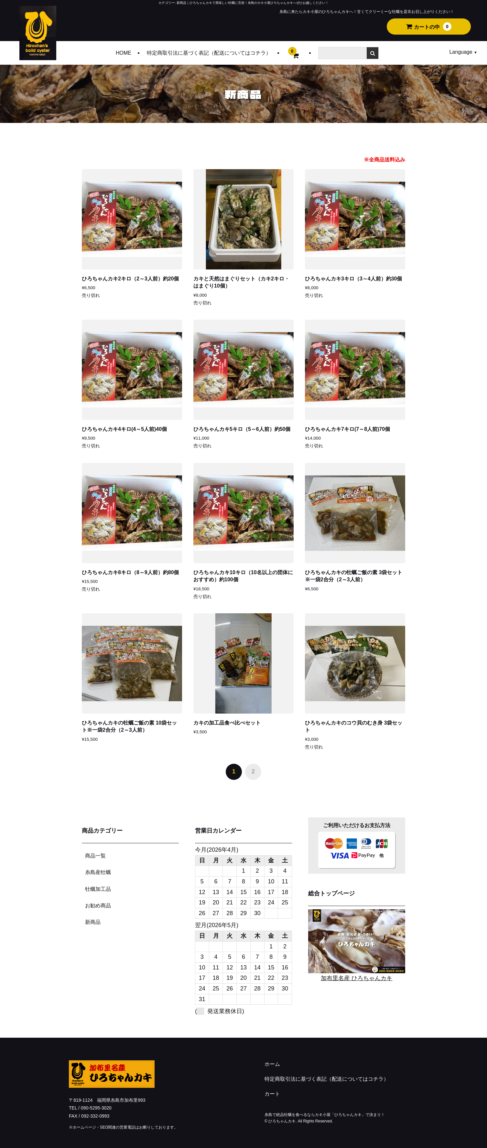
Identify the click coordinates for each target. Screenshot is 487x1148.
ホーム (272, 1064)
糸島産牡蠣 (98, 872)
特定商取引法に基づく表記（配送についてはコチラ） (209, 53)
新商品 (93, 922)
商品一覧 (95, 855)
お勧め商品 (98, 905)
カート (272, 1094)
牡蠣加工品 (98, 889)
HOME (123, 53)
